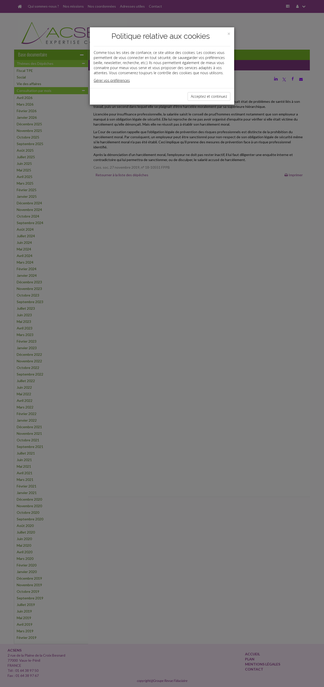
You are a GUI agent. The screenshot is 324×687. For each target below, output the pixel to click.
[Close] (228, 33)
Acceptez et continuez (209, 96)
